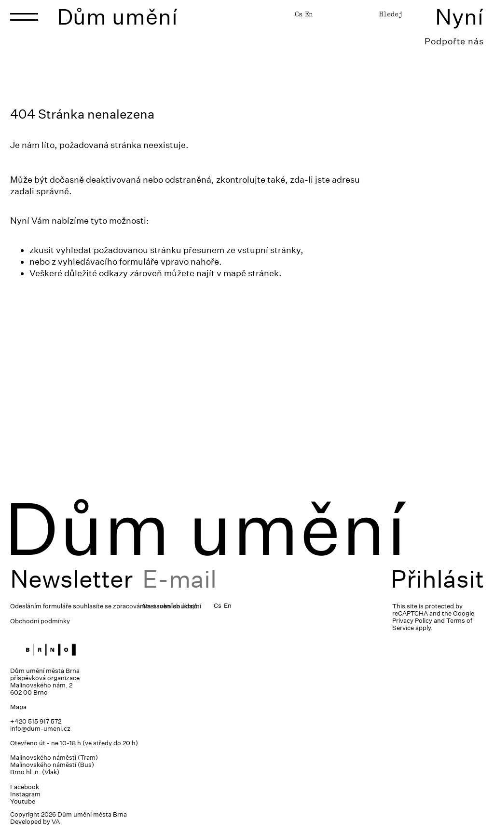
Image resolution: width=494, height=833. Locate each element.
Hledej (390, 14)
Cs (298, 14)
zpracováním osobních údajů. (156, 606)
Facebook (24, 787)
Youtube (22, 801)
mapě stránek (251, 273)
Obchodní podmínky (40, 621)
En (309, 14)
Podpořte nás (454, 41)
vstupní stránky (269, 250)
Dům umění (117, 16)
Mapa (18, 707)
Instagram (25, 794)
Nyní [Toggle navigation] (459, 16)
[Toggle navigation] (24, 16)
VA (56, 822)
